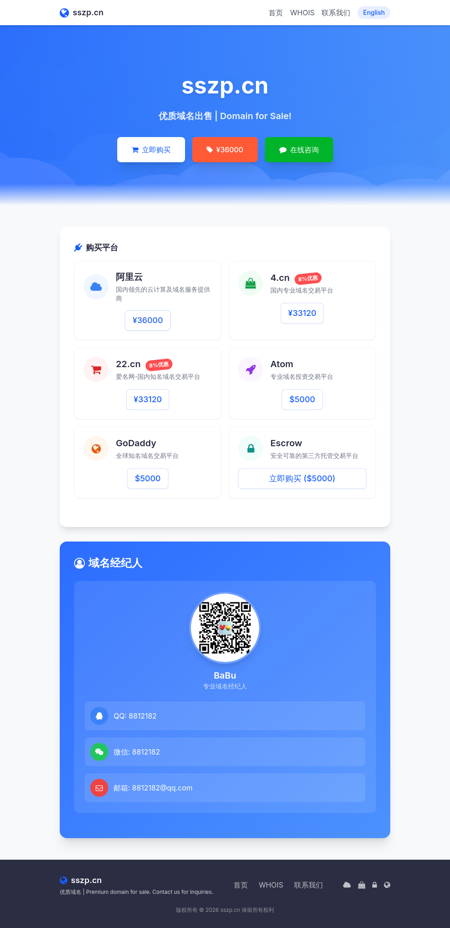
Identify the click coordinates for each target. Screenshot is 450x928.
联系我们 (336, 12)
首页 (276, 12)
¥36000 (225, 149)
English (374, 12)
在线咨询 (299, 149)
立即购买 (151, 149)
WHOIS (302, 12)
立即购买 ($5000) (302, 478)
